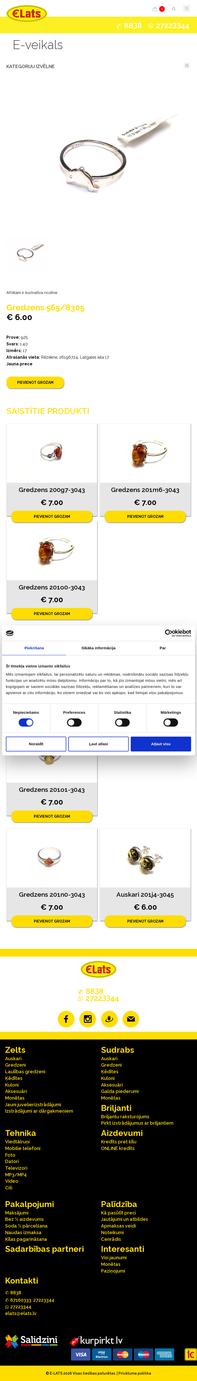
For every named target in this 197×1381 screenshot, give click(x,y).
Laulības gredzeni (25, 1071)
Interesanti (122, 1249)
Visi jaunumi (114, 1257)
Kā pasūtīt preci (118, 1212)
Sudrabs (117, 1050)
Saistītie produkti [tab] (47, 411)
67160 (20, 1300)
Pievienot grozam (35, 382)
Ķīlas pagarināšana (26, 1239)
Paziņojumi (113, 1271)
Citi (8, 1187)
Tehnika (20, 1133)
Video (11, 1181)
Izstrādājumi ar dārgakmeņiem (39, 1111)
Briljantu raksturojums (125, 1116)
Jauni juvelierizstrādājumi (33, 1104)
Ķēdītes (14, 1078)
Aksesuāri (16, 1091)
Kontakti (21, 1280)
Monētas (15, 1098)
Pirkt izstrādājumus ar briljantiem (137, 1123)
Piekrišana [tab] (34, 648)
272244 (172, 25)
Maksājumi (16, 1212)
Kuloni (12, 1085)
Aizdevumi (122, 1133)
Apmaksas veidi (118, 1226)
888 (133, 25)
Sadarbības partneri (44, 1249)
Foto (10, 1155)
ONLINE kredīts (118, 1148)
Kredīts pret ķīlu (118, 1141)
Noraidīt (36, 744)
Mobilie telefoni (22, 1148)
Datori (12, 1161)
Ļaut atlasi (98, 744)
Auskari (13, 1058)
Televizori (16, 1168)
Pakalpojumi (29, 1204)
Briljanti (116, 1108)
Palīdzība (119, 1204)
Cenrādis (111, 1239)
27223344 (43, 1300)
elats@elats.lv (21, 1313)
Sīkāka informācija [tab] (98, 648)
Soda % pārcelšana (26, 1226)
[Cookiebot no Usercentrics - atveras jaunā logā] (168, 633)
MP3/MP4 (16, 1174)
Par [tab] (163, 648)
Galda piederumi (120, 1091)
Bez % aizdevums (24, 1219)
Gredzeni (15, 1065)
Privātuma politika (134, 1373)
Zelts (15, 1050)
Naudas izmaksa (23, 1232)
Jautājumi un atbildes (124, 1219)
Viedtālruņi (17, 1141)
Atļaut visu (161, 744)
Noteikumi (112, 1232)
